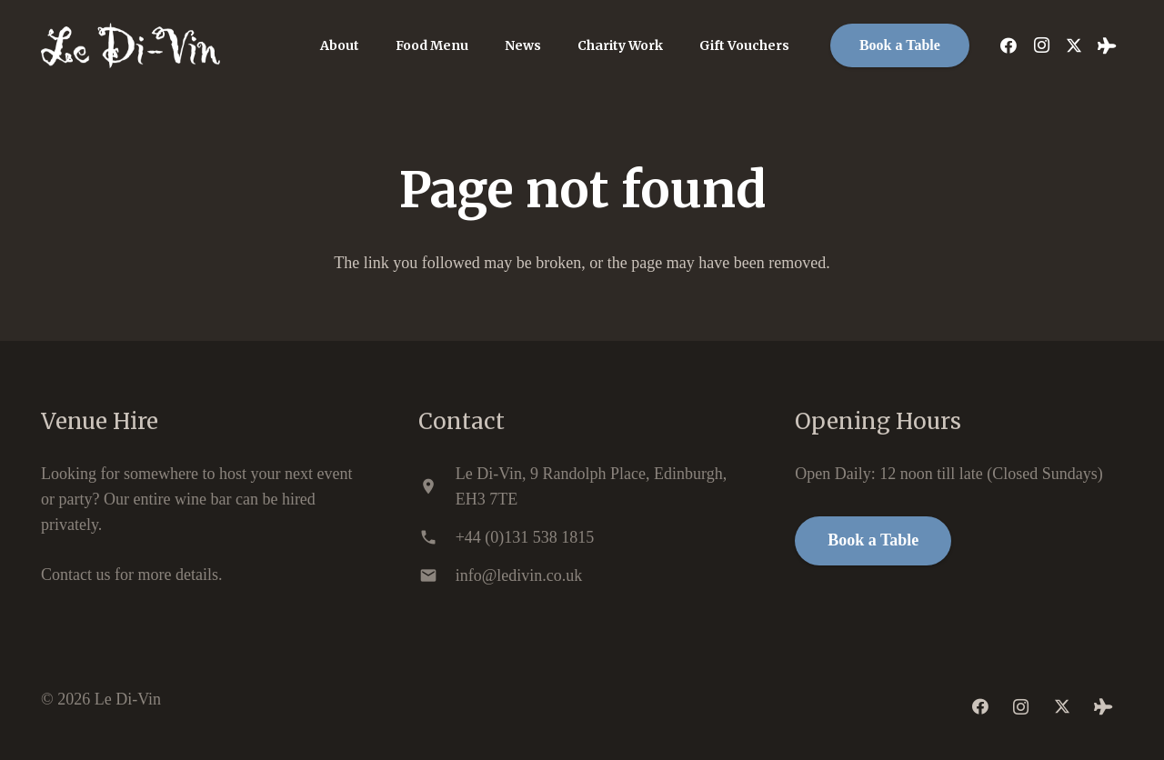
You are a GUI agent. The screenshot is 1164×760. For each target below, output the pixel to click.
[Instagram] (1041, 45)
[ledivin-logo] (130, 45)
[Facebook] (1008, 45)
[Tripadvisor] (1106, 45)
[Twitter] (1074, 45)
